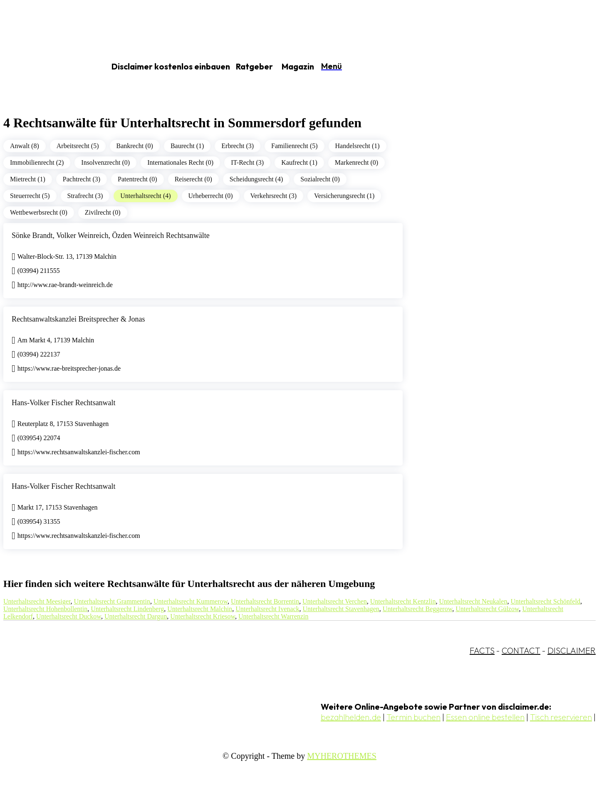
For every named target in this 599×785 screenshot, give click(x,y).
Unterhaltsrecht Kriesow (202, 616)
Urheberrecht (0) (210, 195)
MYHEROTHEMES (341, 755)
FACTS (482, 650)
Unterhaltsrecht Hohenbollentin (45, 608)
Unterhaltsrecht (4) (145, 195)
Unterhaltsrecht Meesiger (37, 601)
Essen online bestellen (485, 717)
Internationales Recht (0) (180, 162)
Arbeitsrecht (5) (78, 145)
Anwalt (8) (24, 145)
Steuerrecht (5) (30, 195)
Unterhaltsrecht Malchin (199, 608)
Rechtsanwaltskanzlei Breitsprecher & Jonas (78, 319)
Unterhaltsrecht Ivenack (267, 608)
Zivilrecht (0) (103, 212)
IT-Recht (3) (247, 162)
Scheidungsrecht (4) (256, 179)
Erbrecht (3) (237, 145)
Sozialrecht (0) (320, 179)
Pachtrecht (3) (81, 179)
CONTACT (521, 650)
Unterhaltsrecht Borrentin (265, 601)
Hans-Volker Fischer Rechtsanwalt (64, 403)
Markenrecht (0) (356, 162)
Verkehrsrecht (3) (273, 195)
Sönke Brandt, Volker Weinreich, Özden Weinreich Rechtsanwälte (111, 235)
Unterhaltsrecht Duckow (68, 616)
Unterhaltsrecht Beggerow (417, 608)
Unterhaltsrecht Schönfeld (545, 601)
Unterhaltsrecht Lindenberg (127, 608)
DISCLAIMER (571, 650)
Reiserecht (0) (193, 179)
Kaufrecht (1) (299, 162)
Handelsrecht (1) (357, 145)
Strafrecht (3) (85, 195)
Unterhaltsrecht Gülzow (487, 608)
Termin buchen (413, 717)
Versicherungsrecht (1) (344, 195)
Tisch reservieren (561, 717)
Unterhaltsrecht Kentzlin (403, 601)
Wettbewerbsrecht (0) (38, 212)
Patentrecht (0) (137, 179)
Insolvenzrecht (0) (105, 162)
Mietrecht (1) (27, 179)
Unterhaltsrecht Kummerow (190, 601)
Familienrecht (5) (294, 145)
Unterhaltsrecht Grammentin (112, 601)
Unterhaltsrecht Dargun (135, 616)
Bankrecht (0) (134, 145)
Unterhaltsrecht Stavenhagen (340, 608)
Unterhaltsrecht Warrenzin (273, 616)
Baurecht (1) (187, 145)
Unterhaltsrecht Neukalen (473, 601)
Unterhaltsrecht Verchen (334, 601)
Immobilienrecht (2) (37, 162)
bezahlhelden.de (351, 717)
